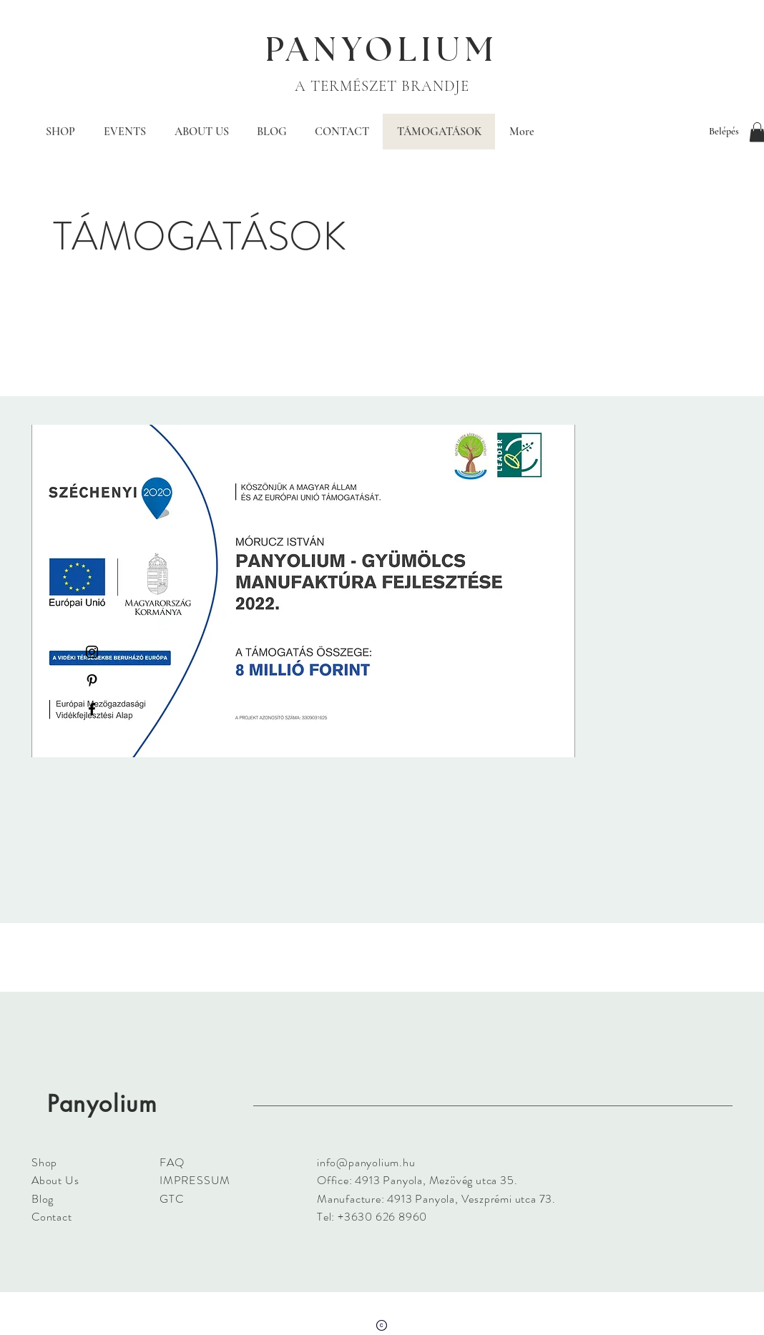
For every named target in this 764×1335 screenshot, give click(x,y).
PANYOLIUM (382, 51)
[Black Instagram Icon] (92, 652)
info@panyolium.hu (366, 1162)
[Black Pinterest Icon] (92, 680)
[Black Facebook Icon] (92, 709)
